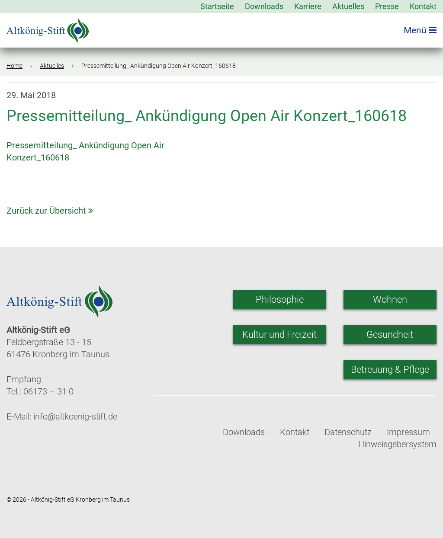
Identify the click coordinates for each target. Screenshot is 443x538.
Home (14, 65)
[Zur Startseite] (47, 28)
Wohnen (390, 299)
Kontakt (423, 6)
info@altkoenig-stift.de (75, 416)
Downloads (264, 6)
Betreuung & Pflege (390, 369)
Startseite (217, 6)
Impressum (408, 432)
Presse (387, 6)
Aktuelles (348, 6)
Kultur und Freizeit (279, 334)
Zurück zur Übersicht (49, 210)
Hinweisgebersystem (397, 444)
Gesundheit (389, 334)
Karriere (307, 6)
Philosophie (280, 299)
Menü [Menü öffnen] (420, 30)
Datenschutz (348, 432)
